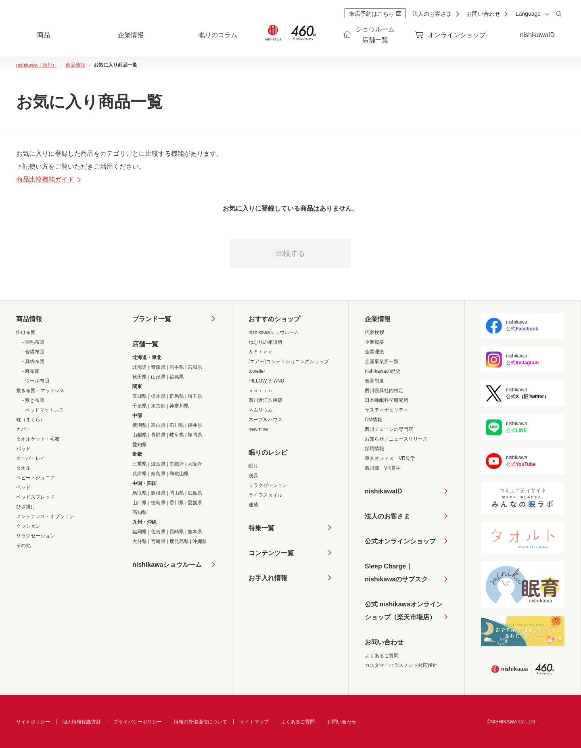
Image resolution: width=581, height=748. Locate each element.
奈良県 (158, 473)
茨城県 (139, 396)
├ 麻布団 (30, 371)
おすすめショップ (274, 318)
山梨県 (139, 435)
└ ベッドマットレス (42, 410)
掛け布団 (26, 332)
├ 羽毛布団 (32, 342)
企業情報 (378, 318)
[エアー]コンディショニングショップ (289, 361)
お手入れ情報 (268, 578)
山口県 (139, 503)
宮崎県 (158, 541)
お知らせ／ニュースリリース (396, 439)
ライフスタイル (265, 495)
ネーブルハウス (265, 419)
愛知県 (139, 444)
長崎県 (176, 532)
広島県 (195, 493)
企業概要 (374, 342)
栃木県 (158, 396)
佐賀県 (158, 532)
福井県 (195, 425)
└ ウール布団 (34, 381)
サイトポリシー (33, 722)
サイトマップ (254, 722)
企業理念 (374, 352)
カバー (23, 429)
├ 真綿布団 (32, 361)
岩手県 (176, 367)
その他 (23, 545)
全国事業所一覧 (382, 361)
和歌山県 (179, 473)
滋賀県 (158, 464)
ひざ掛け (26, 507)
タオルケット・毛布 (38, 439)
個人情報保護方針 (81, 722)
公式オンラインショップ (400, 541)
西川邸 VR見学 (383, 468)
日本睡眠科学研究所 (386, 400)
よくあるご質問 (382, 655)
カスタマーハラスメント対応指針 (401, 665)
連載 (253, 505)
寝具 (253, 475)
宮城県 (195, 367)
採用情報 (374, 448)
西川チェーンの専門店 (389, 429)
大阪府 (195, 464)
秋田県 (139, 377)
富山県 (158, 425)
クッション (28, 526)
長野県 (158, 435)
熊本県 (195, 532)
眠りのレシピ (268, 452)
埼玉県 (195, 396)
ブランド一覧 (151, 318)
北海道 (139, 367)
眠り (253, 466)
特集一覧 (261, 527)
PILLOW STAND (266, 381)
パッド (23, 448)
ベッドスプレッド (35, 497)
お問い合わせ (483, 13)
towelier (257, 371)
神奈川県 (179, 406)
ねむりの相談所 (265, 342)
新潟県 (139, 425)
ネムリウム (261, 410)
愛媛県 (195, 503)
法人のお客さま (432, 13)
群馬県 (176, 396)
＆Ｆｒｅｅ (261, 352)
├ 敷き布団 (32, 400)
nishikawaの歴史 (383, 371)
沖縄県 (199, 541)
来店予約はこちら (375, 13)
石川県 (176, 425)
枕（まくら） (30, 419)
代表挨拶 (374, 332)
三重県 (139, 464)
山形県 (158, 377)
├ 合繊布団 (32, 352)
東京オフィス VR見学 (390, 458)
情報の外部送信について (200, 722)
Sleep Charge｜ (396, 574)
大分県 (139, 541)
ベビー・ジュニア (35, 478)
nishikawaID (537, 34)
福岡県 (139, 532)
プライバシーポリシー (137, 722)
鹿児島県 (179, 541)
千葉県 (139, 406)
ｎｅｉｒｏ (261, 390)
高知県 (139, 512)
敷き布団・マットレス (40, 390)
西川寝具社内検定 (384, 390)
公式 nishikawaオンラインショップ (404, 612)
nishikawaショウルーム (167, 564)
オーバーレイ (30, 458)
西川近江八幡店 (265, 400)
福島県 (176, 377)
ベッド (23, 487)
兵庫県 (139, 473)
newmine (258, 429)
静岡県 (195, 435)
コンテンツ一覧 (271, 553)
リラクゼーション (35, 536)
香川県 (176, 503)
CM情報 (373, 419)
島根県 (158, 493)
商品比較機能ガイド (49, 179)
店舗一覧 (145, 344)
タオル (23, 468)
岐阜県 (176, 435)
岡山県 (176, 493)
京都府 (176, 464)
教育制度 (374, 381)
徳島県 (158, 503)
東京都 (158, 406)
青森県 (158, 367)
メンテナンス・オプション (45, 516)
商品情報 (29, 318)
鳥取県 (139, 493)
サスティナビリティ (386, 410)
